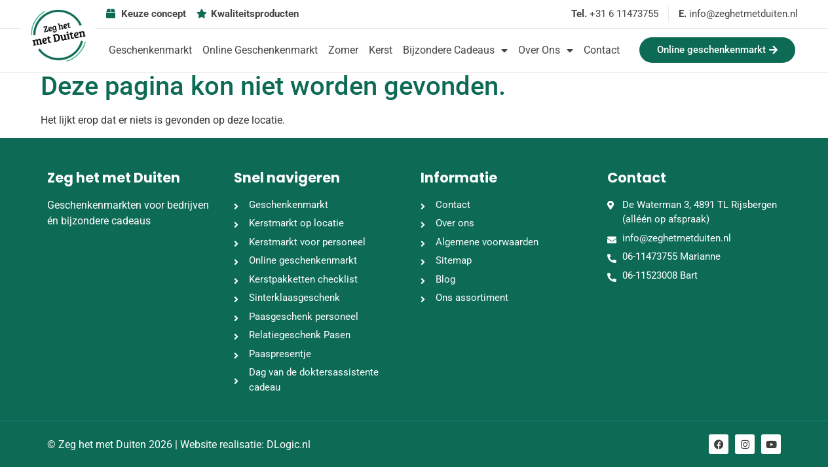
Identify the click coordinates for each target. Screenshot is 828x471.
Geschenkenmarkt (150, 50)
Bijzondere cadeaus (455, 50)
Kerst (380, 50)
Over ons (545, 50)
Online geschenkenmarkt (260, 50)
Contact (602, 50)
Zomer (343, 50)
